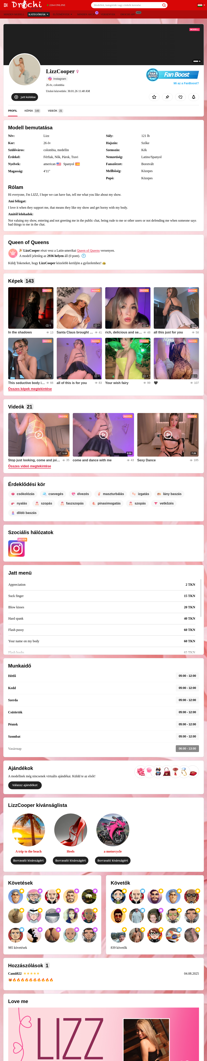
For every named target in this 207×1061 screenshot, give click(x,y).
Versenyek (108, 14)
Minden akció (87, 14)
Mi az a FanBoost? (186, 83)
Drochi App (128, 14)
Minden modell (14, 14)
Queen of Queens (88, 250)
